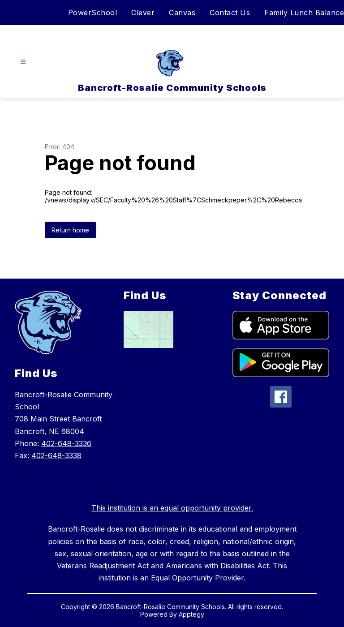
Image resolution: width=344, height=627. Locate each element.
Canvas (182, 12)
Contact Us (230, 12)
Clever (143, 12)
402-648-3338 (56, 455)
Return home (70, 230)
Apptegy (191, 614)
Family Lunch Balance (304, 12)
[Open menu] (23, 62)
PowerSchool (92, 12)
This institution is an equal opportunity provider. (172, 507)
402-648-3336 (66, 443)
